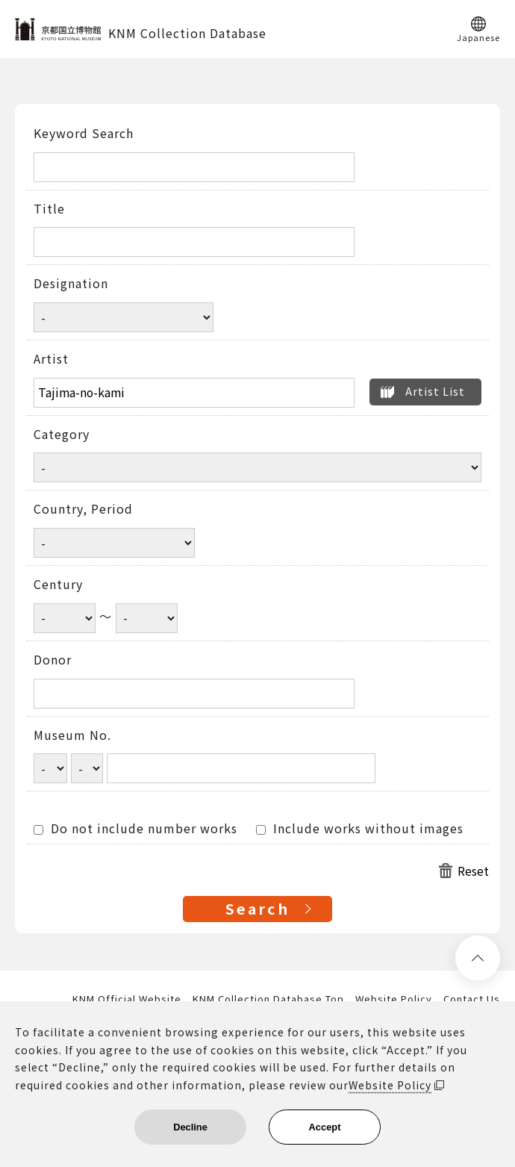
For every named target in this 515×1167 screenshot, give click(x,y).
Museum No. (72, 735)
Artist (51, 359)
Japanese (478, 36)
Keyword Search (84, 133)
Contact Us (471, 999)
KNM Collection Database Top (268, 999)
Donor (53, 660)
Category (62, 434)
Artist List (435, 391)
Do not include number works (135, 828)
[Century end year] (147, 618)
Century (58, 584)
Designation (71, 283)
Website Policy (393, 999)
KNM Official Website (126, 999)
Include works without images (360, 828)
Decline (190, 1127)
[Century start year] (65, 618)
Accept (325, 1127)
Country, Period (83, 509)
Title (49, 209)
